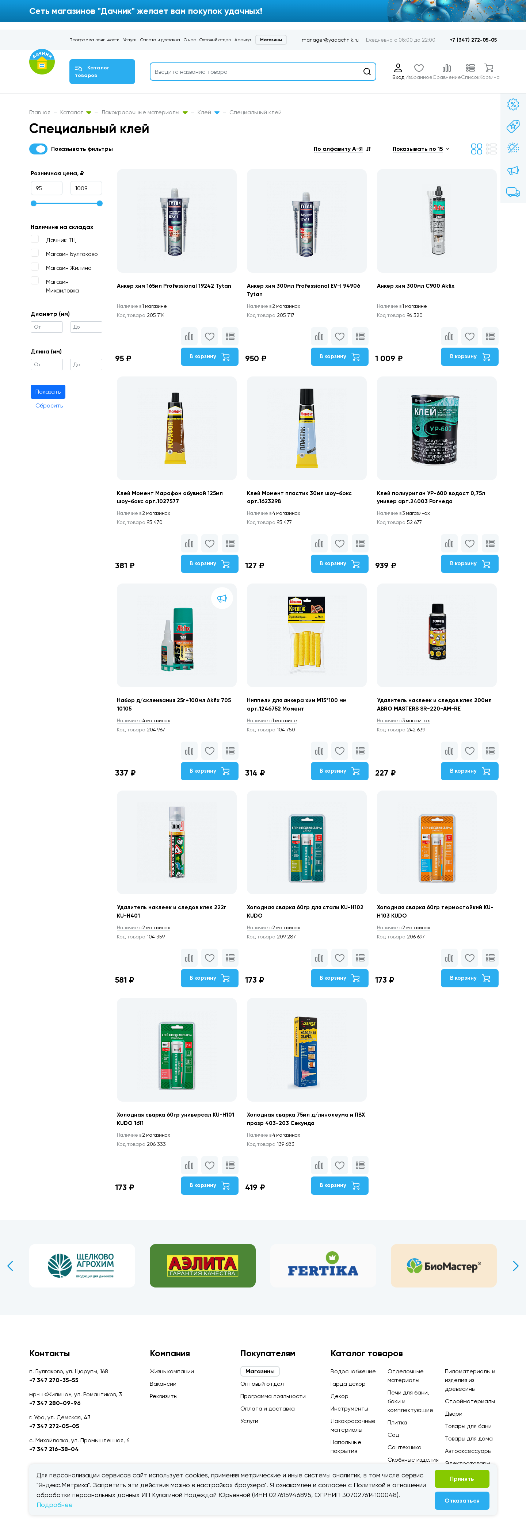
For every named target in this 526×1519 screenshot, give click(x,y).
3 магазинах (408, 519)
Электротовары (467, 1463)
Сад (393, 1434)
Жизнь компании (172, 1371)
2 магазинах (276, 307)
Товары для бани (468, 1426)
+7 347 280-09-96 (55, 1403)
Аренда (243, 39)
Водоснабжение (353, 1371)
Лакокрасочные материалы (144, 112)
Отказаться (462, 1500)
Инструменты (349, 1408)
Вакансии (163, 1383)
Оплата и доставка (160, 39)
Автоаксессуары (468, 1450)
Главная (39, 112)
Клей (209, 112)
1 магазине (143, 307)
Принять (462, 1478)
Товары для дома (469, 1438)
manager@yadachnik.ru (330, 40)
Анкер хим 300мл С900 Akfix (420, 286)
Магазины (271, 39)
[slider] (34, 203)
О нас (190, 39)
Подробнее (55, 1504)
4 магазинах (276, 519)
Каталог (75, 112)
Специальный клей (255, 112)
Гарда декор (348, 1383)
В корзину (206, 358)
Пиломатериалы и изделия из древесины (470, 1380)
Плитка (397, 1422)
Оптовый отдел (215, 39)
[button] (342, 148)
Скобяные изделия (413, 1459)
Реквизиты (164, 1396)
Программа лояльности (94, 39)
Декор (339, 1396)
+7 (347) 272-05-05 (473, 40)
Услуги (130, 39)
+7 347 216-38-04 (54, 1449)
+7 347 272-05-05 (54, 1426)
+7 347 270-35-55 (54, 1380)
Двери (453, 1413)
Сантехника (405, 1447)
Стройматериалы (470, 1401)
